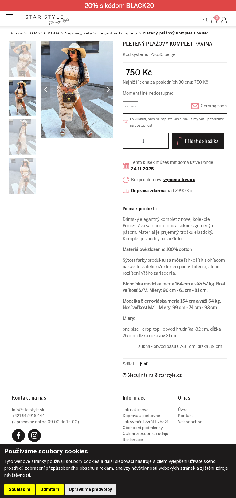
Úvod (183, 408)
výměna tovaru (179, 179)
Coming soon (214, 106)
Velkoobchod (190, 420)
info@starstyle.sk (28, 408)
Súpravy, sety (78, 33)
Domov (16, 33)
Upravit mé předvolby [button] (90, 489)
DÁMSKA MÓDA (44, 33)
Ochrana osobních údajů (145, 432)
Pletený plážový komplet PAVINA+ (177, 33)
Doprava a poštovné (141, 414)
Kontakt (185, 414)
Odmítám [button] (49, 489)
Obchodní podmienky (143, 426)
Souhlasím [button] (19, 489)
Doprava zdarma (148, 190)
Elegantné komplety (117, 33)
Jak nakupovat (136, 408)
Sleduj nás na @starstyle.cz (152, 374)
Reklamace (133, 438)
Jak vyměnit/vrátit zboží (145, 420)
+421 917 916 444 (28, 414)
